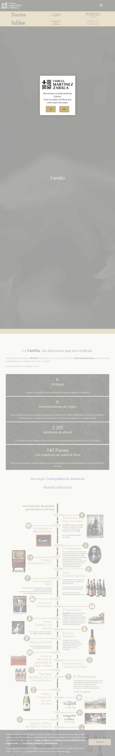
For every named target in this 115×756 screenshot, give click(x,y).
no (64, 109)
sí (51, 109)
